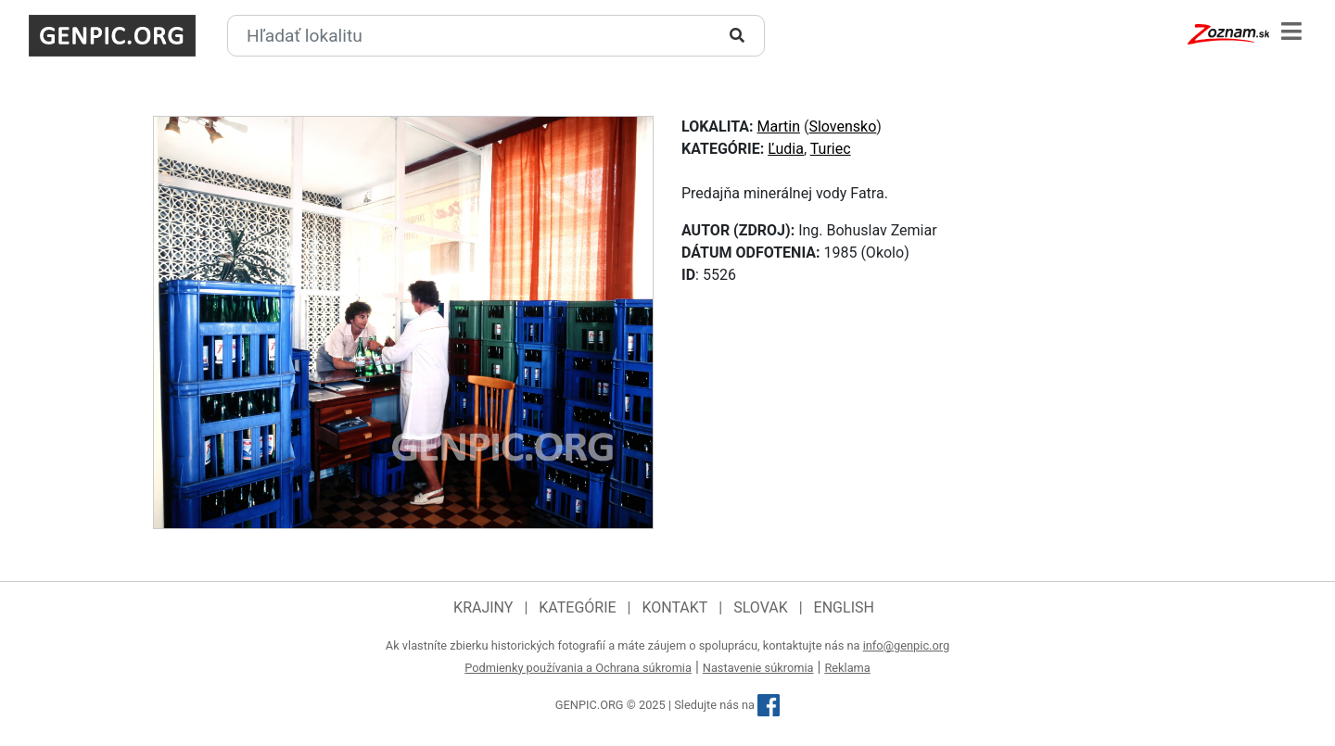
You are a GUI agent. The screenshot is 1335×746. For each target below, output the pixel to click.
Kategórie (577, 607)
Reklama (847, 668)
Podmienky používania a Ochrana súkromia (578, 668)
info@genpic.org (906, 645)
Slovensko (842, 126)
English (844, 607)
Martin (778, 126)
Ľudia (786, 149)
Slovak (760, 607)
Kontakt (674, 607)
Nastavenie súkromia (758, 668)
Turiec (830, 149)
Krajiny (483, 607)
